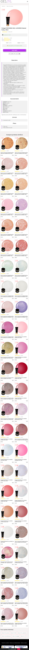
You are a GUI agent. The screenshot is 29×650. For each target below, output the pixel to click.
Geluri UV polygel (15, 636)
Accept (18, 649)
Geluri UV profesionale (6, 636)
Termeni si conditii (5, 642)
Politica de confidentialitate (15, 642)
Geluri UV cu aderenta (22, 633)
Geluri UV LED (13, 633)
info (13, 155)
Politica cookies (24, 642)
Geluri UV (3, 6)
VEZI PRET (14, 50)
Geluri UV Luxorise (10, 6)
